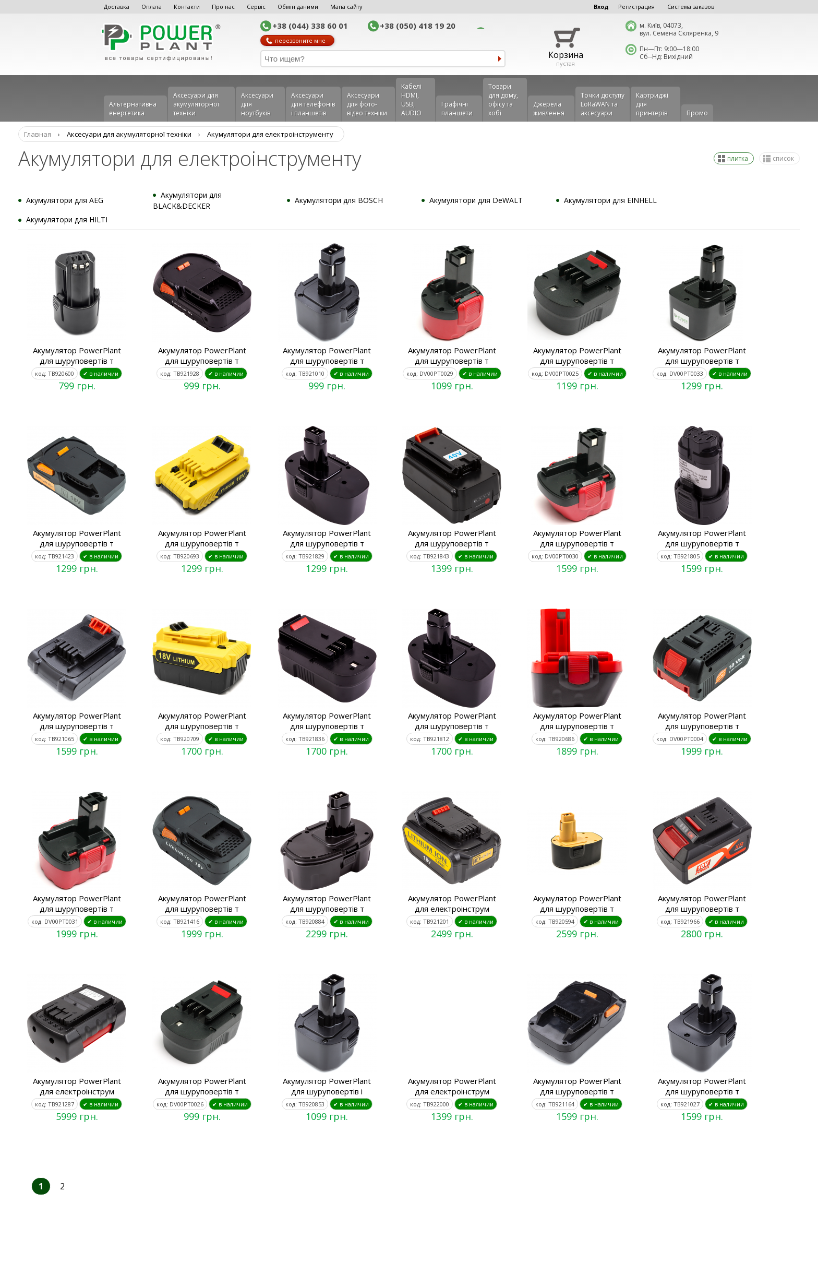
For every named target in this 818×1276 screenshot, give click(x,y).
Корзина (565, 55)
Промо (697, 113)
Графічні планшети (457, 108)
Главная (37, 134)
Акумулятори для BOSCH (339, 200)
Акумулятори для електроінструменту (270, 134)
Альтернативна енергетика (133, 108)
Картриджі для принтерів (652, 104)
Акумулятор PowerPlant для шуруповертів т (77, 355)
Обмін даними (298, 6)
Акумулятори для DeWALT (476, 200)
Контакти (187, 6)
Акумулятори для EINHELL (610, 200)
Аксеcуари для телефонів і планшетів (313, 104)
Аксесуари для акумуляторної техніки (196, 104)
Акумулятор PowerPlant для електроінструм (452, 903)
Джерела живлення (548, 108)
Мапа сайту (346, 6)
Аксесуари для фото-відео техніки (367, 104)
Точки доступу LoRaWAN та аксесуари (602, 104)
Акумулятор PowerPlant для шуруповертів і (327, 1086)
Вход (601, 6)
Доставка (116, 6)
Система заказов (690, 6)
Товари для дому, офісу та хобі (503, 99)
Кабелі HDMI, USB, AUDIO (411, 99)
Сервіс (256, 6)
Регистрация (636, 6)
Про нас (223, 6)
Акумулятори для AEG (64, 200)
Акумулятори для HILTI (66, 219)
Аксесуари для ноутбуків (257, 104)
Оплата (151, 6)
